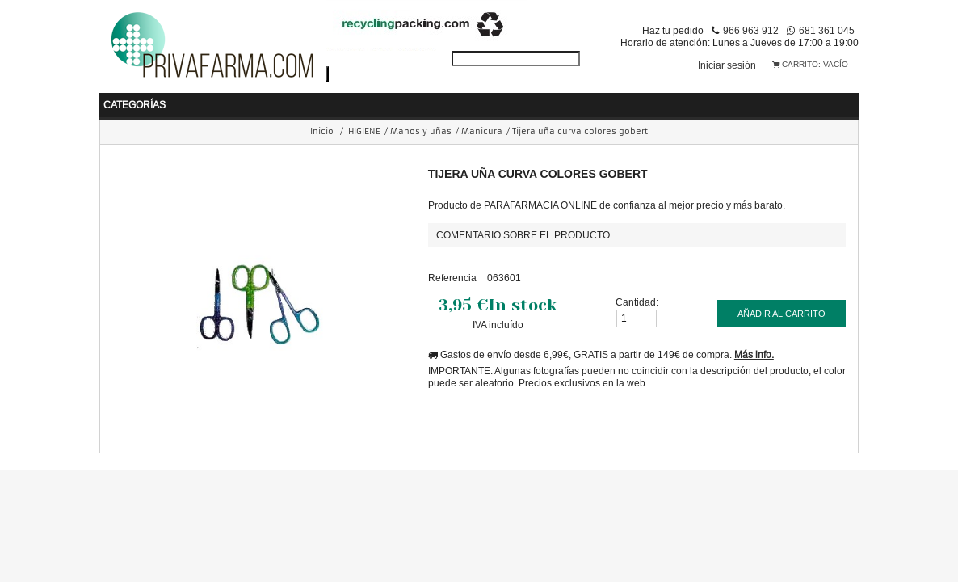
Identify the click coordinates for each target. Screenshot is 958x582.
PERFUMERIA (645, 99)
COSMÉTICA (546, 99)
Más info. (754, 350)
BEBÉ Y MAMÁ (162, 99)
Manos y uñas (421, 127)
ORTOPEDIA (743, 99)
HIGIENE (317, 99)
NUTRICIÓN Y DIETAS (426, 99)
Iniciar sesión (727, 65)
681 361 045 (827, 30)
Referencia (452, 274)
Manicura (481, 127)
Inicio (322, 127)
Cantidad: (637, 298)
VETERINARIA (842, 99)
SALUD (247, 99)
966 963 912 (751, 30)
